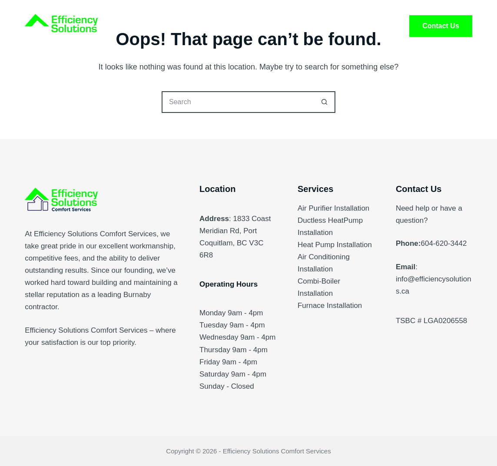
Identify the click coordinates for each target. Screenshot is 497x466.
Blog (359, 26)
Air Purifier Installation (333, 208)
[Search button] (324, 102)
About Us (255, 26)
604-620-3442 (444, 243)
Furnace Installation (330, 305)
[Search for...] (238, 102)
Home (138, 26)
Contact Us (440, 26)
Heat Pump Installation (335, 245)
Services (193, 26)
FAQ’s (311, 26)
